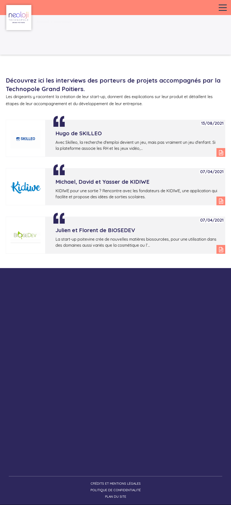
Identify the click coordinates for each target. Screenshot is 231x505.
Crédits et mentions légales (116, 483)
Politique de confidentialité (116, 490)
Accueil (43, 21)
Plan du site (115, 496)
